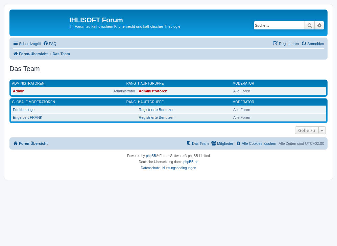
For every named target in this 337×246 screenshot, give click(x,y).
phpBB (151, 156)
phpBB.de (191, 162)
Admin (18, 91)
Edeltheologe (23, 110)
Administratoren (28, 83)
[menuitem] (49, 44)
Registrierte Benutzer (156, 110)
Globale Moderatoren (33, 102)
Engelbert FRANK (27, 117)
